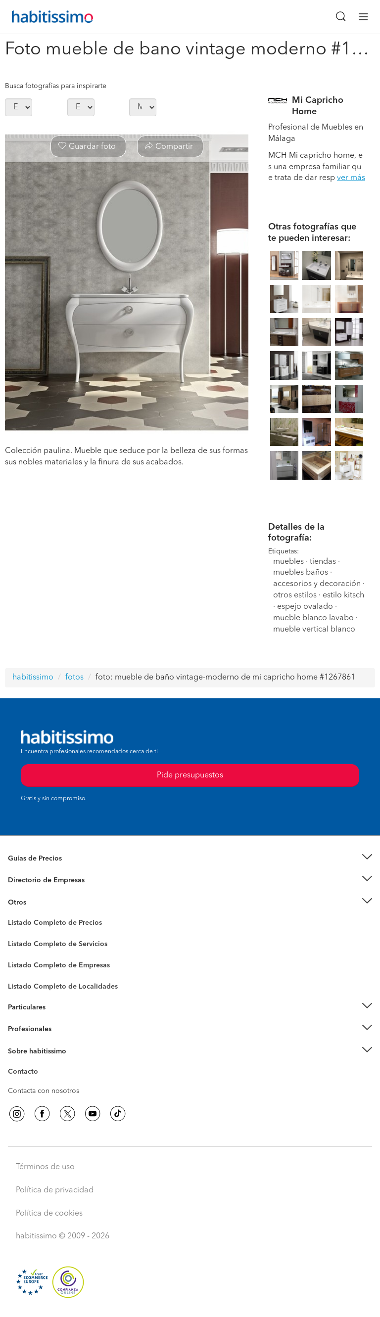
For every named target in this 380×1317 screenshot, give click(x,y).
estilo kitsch (343, 595)
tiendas (323, 562)
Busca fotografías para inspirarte (55, 86)
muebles (288, 562)
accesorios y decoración (317, 584)
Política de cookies (49, 1214)
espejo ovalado (305, 607)
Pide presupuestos (190, 775)
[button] (190, 859)
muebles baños (301, 573)
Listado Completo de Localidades (63, 986)
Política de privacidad (55, 1190)
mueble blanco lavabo (313, 618)
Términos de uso (45, 1167)
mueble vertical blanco (314, 630)
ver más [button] (351, 178)
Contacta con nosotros (43, 1091)
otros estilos (295, 595)
